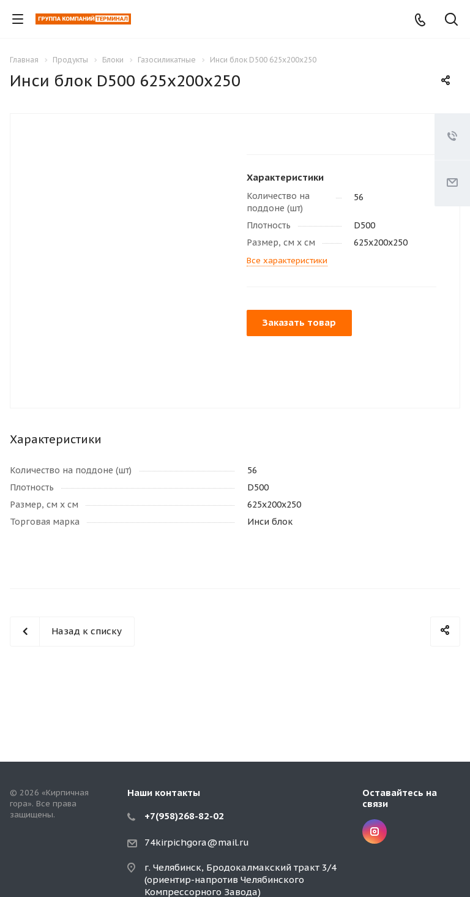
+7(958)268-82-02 (184, 816)
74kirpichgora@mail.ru (196, 842)
